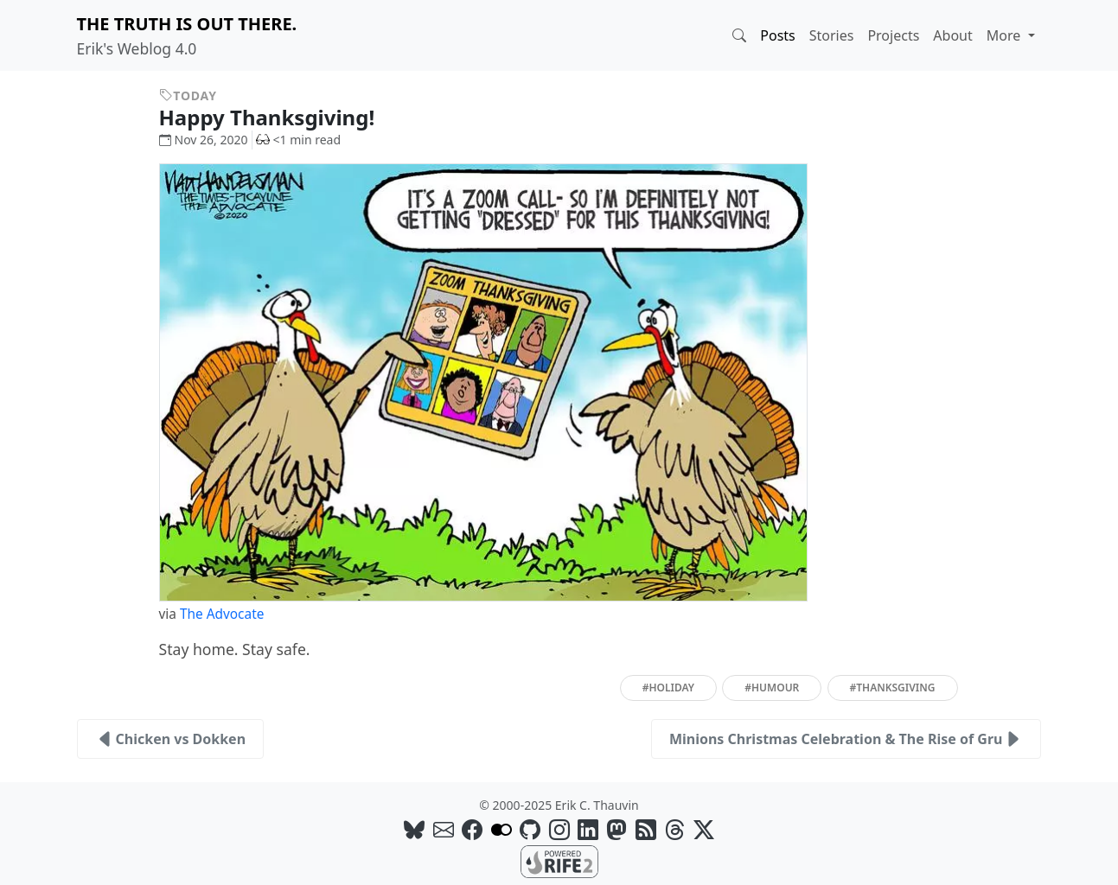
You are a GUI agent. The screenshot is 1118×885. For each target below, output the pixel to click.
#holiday (668, 687)
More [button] (1006, 35)
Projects (893, 35)
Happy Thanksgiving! (280, 117)
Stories (831, 35)
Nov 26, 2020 (203, 139)
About (952, 35)
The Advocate (222, 614)
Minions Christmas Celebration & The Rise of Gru (846, 739)
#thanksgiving (893, 687)
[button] (739, 35)
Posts (777, 35)
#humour (771, 687)
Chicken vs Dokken (170, 739)
